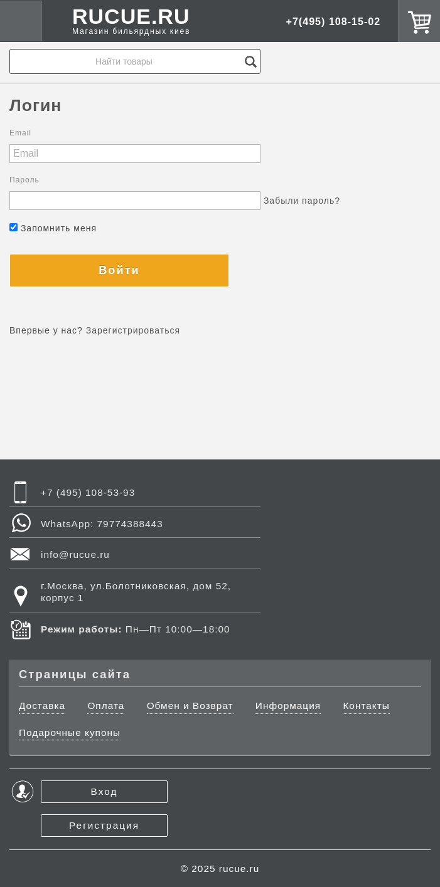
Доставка (42, 705)
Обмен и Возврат (190, 705)
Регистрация (104, 825)
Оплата (105, 705)
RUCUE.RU (131, 21)
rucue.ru (239, 868)
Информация (288, 705)
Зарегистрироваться (133, 330)
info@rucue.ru (75, 554)
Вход (104, 791)
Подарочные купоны (70, 732)
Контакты (366, 705)
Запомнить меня (53, 228)
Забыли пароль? (302, 201)
